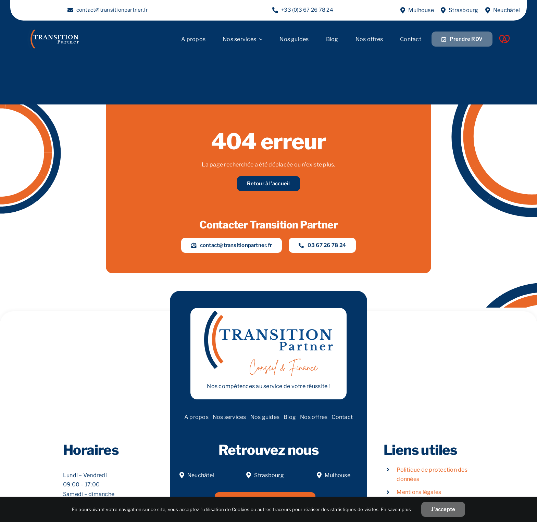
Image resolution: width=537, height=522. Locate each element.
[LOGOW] (53, 30)
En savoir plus (396, 509)
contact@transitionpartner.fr (112, 10)
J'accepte (443, 509)
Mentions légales (419, 492)
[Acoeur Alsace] (504, 37)
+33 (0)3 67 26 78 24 (307, 10)
